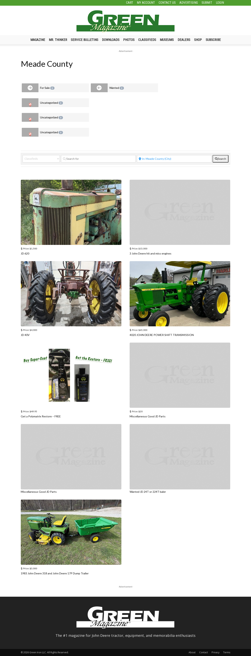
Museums (167, 40)
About (192, 652)
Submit (207, 3)
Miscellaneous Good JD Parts (148, 416)
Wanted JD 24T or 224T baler (148, 491)
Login (220, 3)
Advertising (188, 3)
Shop (198, 40)
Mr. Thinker (58, 40)
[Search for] (98, 158)
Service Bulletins (84, 40)
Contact (203, 652)
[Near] (174, 158)
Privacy (215, 652)
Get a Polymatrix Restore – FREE (41, 416)
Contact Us (167, 3)
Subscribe (213, 40)
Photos (129, 40)
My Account (146, 3)
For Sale (47, 88)
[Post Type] (41, 158)
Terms (226, 652)
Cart (129, 3)
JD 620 (25, 253)
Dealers (184, 40)
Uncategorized (51, 103)
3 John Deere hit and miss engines (150, 253)
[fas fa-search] (220, 158)
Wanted (116, 88)
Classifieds (147, 40)
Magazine (37, 40)
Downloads (110, 40)
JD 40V (25, 335)
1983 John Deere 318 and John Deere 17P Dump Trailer (55, 573)
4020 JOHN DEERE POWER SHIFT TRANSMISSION (162, 335)
